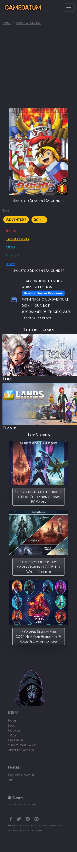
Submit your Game (22, 745)
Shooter (12, 230)
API (10, 780)
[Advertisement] (38, 68)
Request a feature (21, 775)
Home (6, 23)
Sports (10, 264)
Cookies (14, 730)
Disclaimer (16, 740)
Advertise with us (21, 750)
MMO (10, 247)
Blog (11, 725)
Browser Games (17, 239)
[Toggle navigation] (69, 7)
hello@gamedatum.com (22, 804)
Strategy (12, 256)
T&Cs (12, 735)
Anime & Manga (28, 23)
